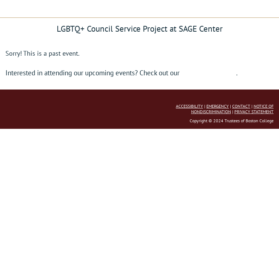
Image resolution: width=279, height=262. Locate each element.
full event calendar (208, 72)
